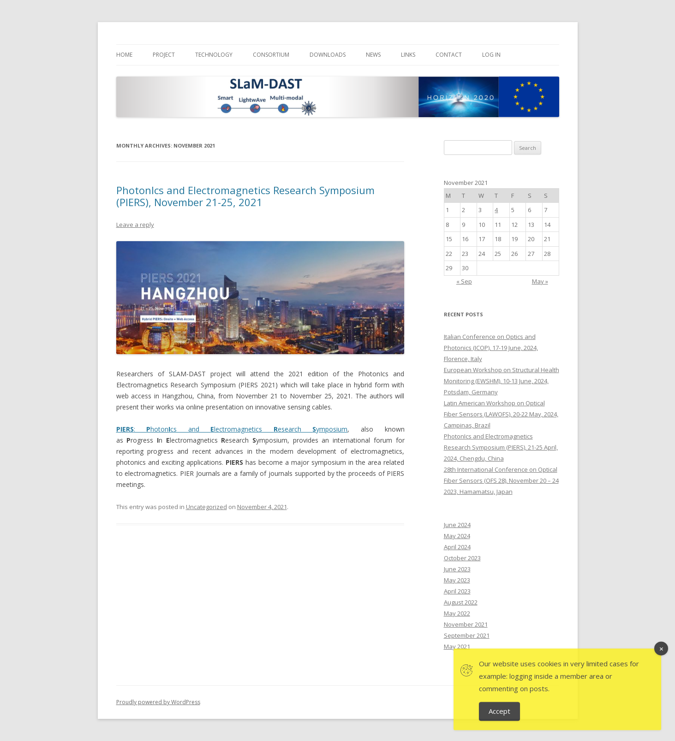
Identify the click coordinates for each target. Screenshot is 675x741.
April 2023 (457, 591)
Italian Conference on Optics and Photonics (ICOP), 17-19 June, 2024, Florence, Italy (491, 347)
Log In (491, 55)
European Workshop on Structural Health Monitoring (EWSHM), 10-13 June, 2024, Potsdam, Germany (501, 381)
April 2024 (457, 547)
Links (408, 55)
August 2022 (461, 602)
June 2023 (457, 569)
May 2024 (457, 536)
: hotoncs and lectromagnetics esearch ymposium (232, 429)
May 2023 (457, 580)
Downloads (328, 55)
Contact (449, 55)
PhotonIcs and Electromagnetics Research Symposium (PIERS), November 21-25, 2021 (245, 196)
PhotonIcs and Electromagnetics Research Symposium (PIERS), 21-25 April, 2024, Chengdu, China (501, 447)
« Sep (464, 281)
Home (124, 55)
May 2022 (457, 613)
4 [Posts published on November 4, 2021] (496, 210)
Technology (214, 55)
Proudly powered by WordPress (158, 702)
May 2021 (457, 646)
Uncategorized (206, 507)
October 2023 (462, 558)
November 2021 (466, 624)
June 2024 (457, 525)
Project (164, 55)
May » (540, 281)
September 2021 (467, 635)
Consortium (271, 55)
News (373, 55)
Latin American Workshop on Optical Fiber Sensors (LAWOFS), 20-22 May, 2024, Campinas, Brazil (501, 414)
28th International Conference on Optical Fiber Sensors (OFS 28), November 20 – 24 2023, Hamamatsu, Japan (501, 480)
